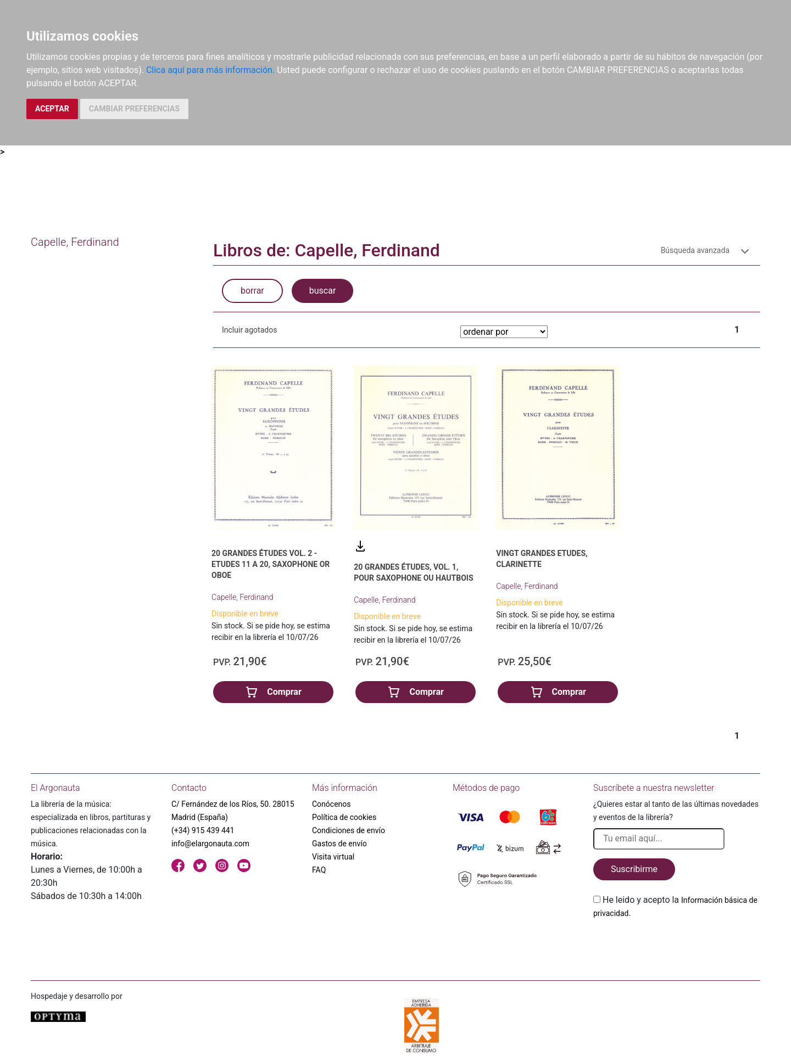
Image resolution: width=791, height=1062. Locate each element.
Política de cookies (344, 817)
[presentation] (676, 945)
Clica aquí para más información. (210, 70)
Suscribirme (634, 869)
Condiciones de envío (348, 830)
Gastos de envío (339, 843)
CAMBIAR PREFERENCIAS (134, 108)
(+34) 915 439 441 (203, 830)
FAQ (319, 870)
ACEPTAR (52, 108)
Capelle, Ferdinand (242, 597)
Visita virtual (333, 856)
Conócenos (331, 804)
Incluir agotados (249, 329)
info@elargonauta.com (210, 843)
